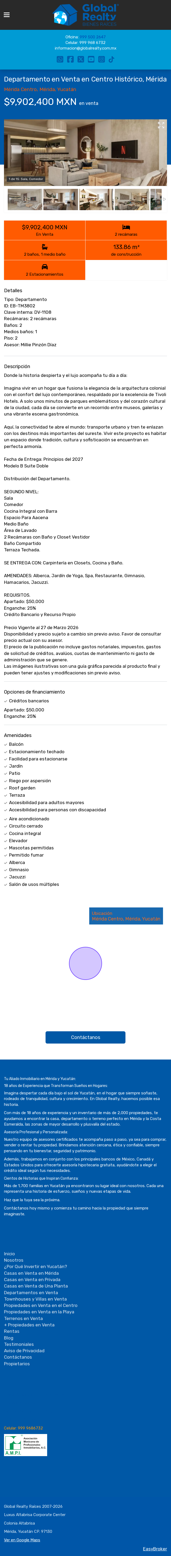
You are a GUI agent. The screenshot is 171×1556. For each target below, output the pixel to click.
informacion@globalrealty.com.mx (85, 48)
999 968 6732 (92, 42)
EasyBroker (155, 1548)
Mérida (47, 89)
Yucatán (66, 89)
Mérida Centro (20, 89)
